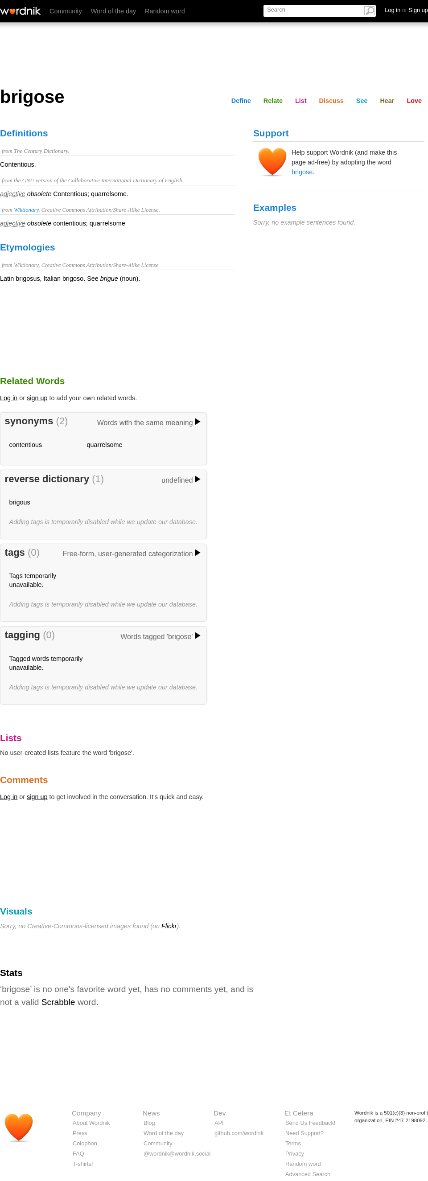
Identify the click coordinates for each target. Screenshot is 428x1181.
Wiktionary (26, 210)
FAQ (78, 1153)
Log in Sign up (406, 10)
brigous (19, 502)
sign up (37, 398)
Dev (220, 1113)
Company (86, 1113)
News (151, 1113)
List (301, 100)
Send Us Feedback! (310, 1122)
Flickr (169, 926)
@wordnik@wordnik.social (177, 1153)
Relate (273, 100)
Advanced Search (307, 1174)
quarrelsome (105, 444)
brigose (302, 172)
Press (80, 1133)
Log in (8, 398)
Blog (149, 1122)
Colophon (85, 1143)
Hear (387, 100)
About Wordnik (91, 1122)
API (219, 1122)
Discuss (331, 100)
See (362, 100)
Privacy (294, 1153)
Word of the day (113, 11)
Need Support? (304, 1133)
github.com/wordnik (238, 1133)
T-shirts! (83, 1163)
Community (65, 11)
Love (414, 100)
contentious (25, 444)
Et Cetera (298, 1113)
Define (241, 100)
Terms (293, 1143)
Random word (165, 11)
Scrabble (58, 1002)
